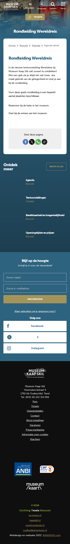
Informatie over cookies (35, 434)
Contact (35, 415)
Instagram (37, 348)
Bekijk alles (56, 166)
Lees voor (28, 6)
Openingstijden (35, 410)
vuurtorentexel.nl (35, 525)
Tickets (38, 17)
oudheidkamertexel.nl (35, 530)
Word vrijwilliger (35, 420)
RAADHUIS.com (52, 535)
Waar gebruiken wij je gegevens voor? (35, 311)
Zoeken (52, 8)
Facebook (37, 326)
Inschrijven (35, 299)
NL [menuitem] (41, 4)
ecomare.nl (35, 515)
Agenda (36, 45)
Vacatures (35, 425)
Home (12, 45)
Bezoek (24, 45)
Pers (35, 401)
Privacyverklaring (35, 429)
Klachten (35, 439)
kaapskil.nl (35, 520)
